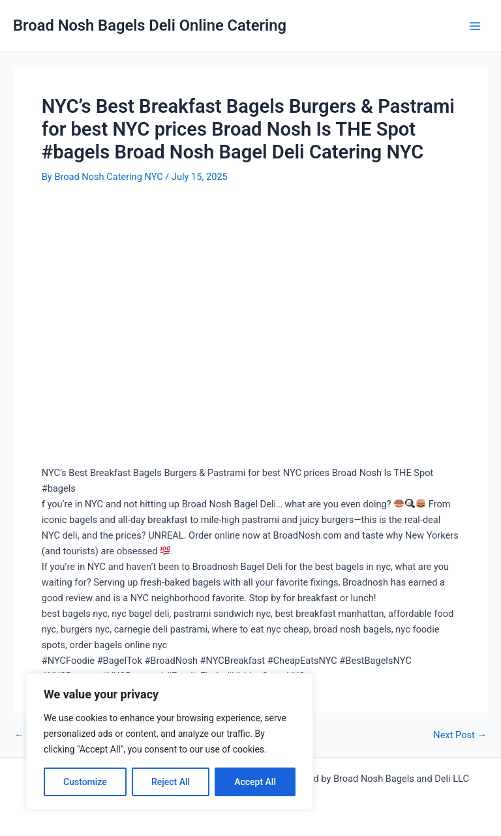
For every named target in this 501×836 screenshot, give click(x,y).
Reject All (170, 782)
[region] (169, 741)
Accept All (255, 782)
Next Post (460, 735)
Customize (85, 782)
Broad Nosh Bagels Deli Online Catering (149, 25)
